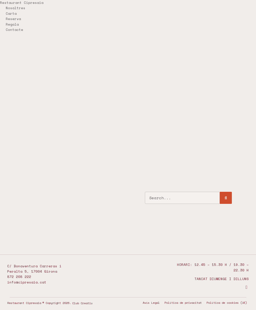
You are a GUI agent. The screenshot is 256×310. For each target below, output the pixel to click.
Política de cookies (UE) (226, 303)
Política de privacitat (183, 303)
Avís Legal (151, 303)
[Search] (226, 198)
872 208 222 (19, 276)
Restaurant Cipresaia (21, 2)
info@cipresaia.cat (26, 282)
